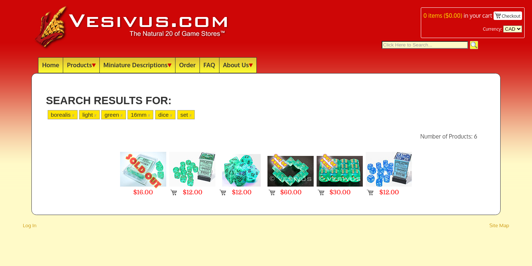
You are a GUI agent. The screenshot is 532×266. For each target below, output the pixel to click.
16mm (140, 115)
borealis (62, 115)
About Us (238, 65)
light (89, 115)
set (185, 115)
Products (81, 65)
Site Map (499, 225)
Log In (30, 225)
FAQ (209, 65)
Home (50, 65)
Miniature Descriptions (137, 65)
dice (165, 115)
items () (442, 15)
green (114, 115)
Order (187, 65)
